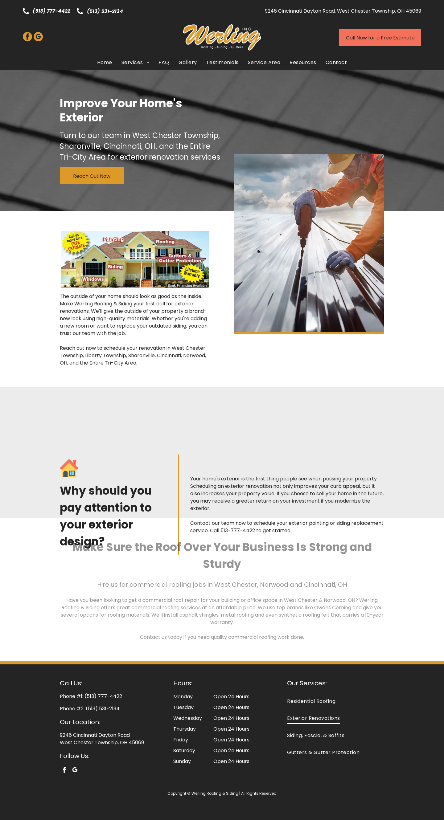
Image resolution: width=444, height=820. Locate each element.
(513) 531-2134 (105, 11)
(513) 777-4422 (51, 10)
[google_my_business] (38, 37)
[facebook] (27, 37)
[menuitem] (104, 62)
